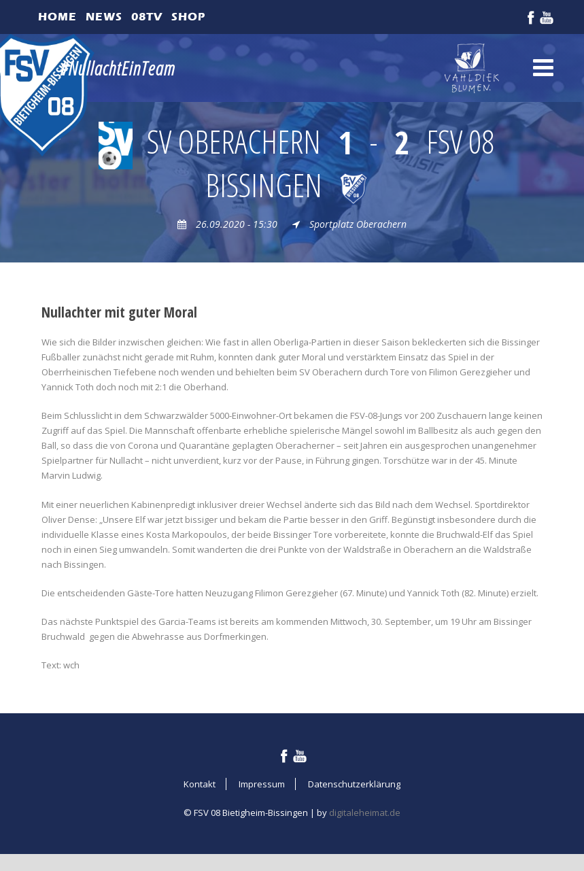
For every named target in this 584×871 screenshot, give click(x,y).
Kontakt (200, 784)
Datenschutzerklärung (354, 784)
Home (57, 16)
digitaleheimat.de (364, 812)
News (104, 16)
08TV (146, 16)
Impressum (262, 784)
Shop (188, 16)
